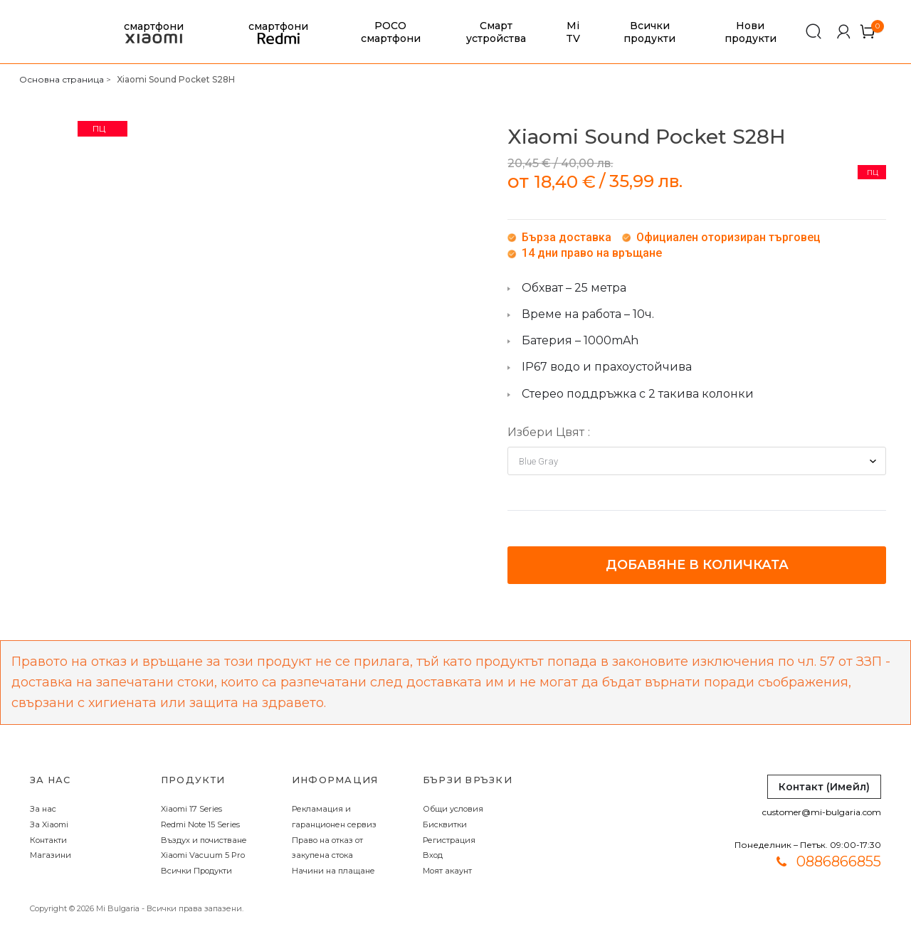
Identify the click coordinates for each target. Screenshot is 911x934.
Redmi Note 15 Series (200, 824)
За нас (43, 809)
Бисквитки (445, 824)
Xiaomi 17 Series (191, 809)
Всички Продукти (196, 871)
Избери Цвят (545, 432)
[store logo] (39, 32)
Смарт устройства (496, 32)
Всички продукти (649, 32)
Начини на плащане (333, 871)
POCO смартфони (391, 32)
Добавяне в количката (697, 565)
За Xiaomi (49, 824)
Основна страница (61, 79)
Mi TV (573, 32)
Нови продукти (750, 32)
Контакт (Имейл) (824, 786)
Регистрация (449, 840)
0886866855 (838, 861)
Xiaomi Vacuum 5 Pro (203, 855)
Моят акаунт (447, 871)
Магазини (50, 855)
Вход (433, 855)
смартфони (154, 32)
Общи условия (453, 809)
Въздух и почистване (204, 840)
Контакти (48, 840)
